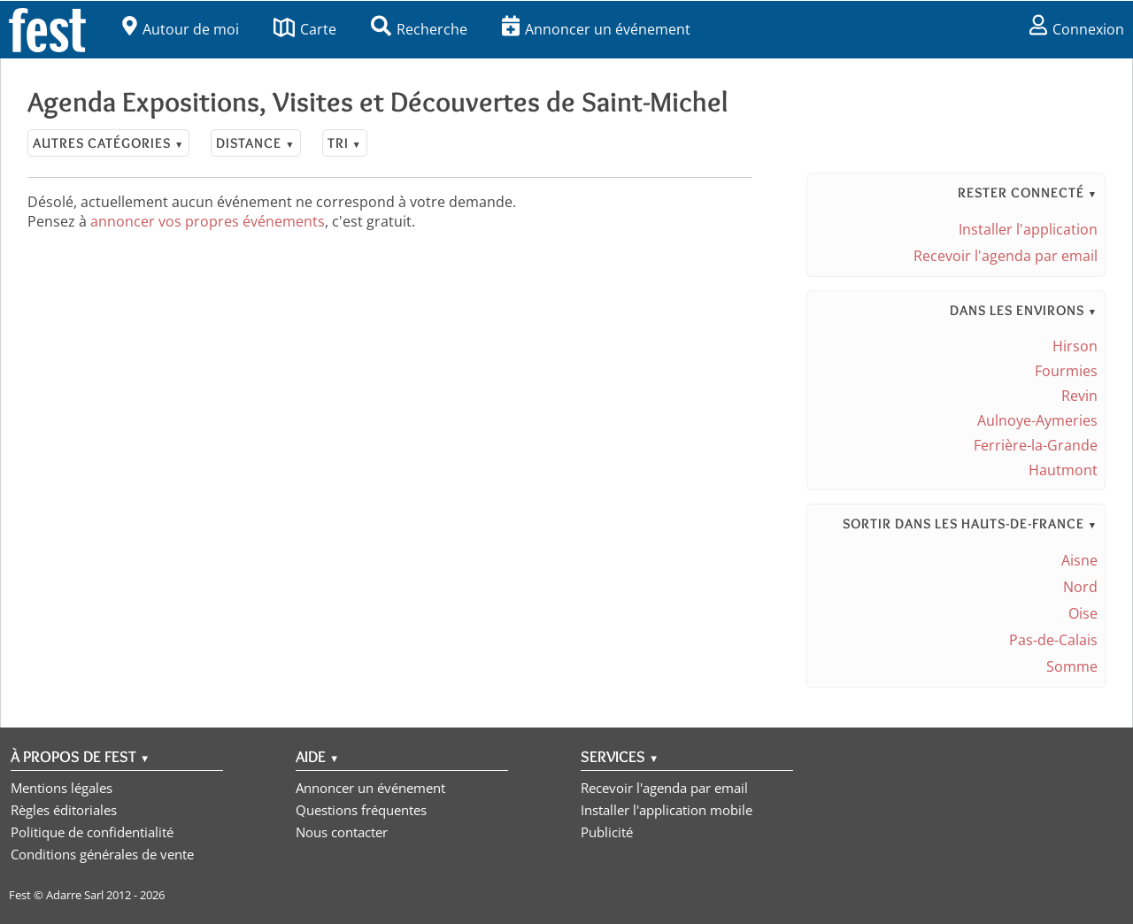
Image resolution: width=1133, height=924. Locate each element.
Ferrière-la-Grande (1036, 445)
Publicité (607, 832)
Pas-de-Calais (1053, 640)
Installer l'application (1028, 229)
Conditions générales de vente (102, 854)
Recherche (419, 29)
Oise (1083, 613)
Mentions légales (61, 788)
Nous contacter (342, 832)
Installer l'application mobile (666, 810)
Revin (1079, 395)
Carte (305, 29)
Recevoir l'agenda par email (1005, 256)
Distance (255, 143)
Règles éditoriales (64, 810)
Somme (1072, 666)
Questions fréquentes (361, 810)
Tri (345, 143)
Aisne (1079, 560)
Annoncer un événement (596, 29)
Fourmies (1066, 371)
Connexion (1076, 29)
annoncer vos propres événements (207, 221)
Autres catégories (108, 143)
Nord (1080, 587)
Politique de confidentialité (92, 832)
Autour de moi (180, 29)
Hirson (1075, 346)
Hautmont (1063, 470)
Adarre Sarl (75, 895)
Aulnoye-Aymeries (1037, 420)
